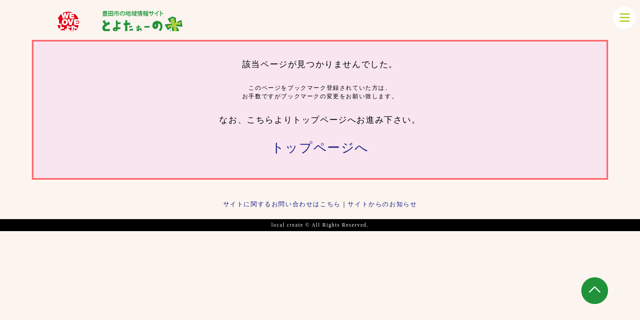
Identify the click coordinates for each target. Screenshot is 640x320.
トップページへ (320, 147)
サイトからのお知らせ (382, 204)
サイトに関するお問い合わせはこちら (282, 204)
